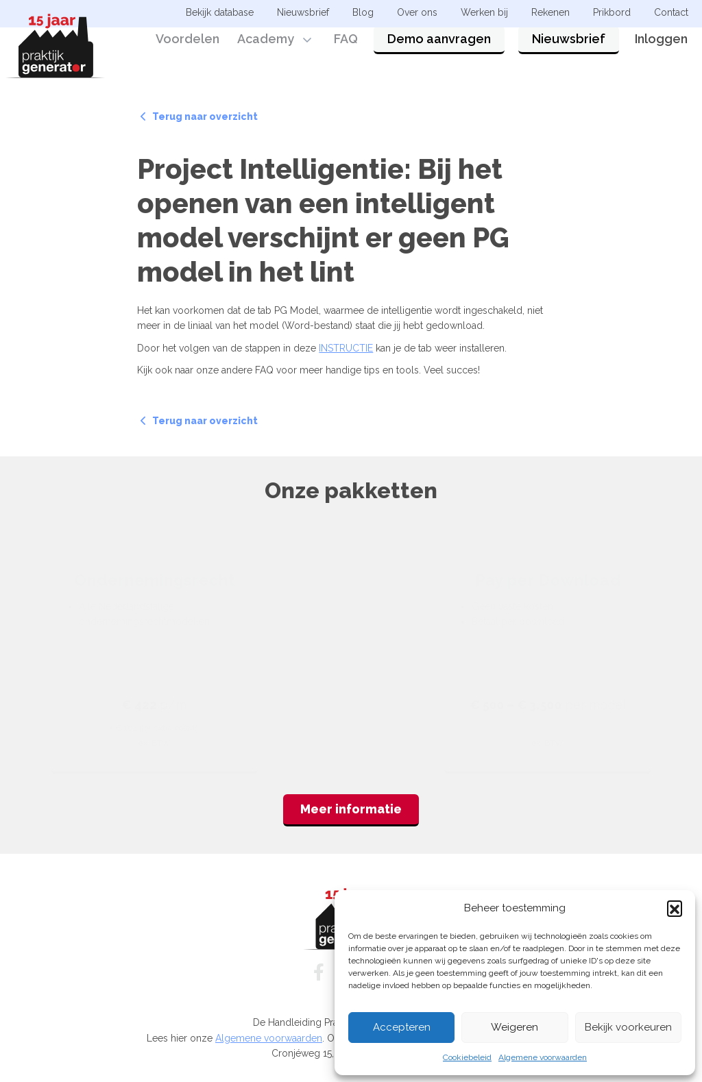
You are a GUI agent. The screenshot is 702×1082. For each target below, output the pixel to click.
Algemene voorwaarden (542, 1057)
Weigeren (514, 1027)
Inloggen (661, 49)
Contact (671, 12)
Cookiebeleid (467, 1057)
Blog (363, 12)
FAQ (346, 49)
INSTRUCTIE (346, 348)
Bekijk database (220, 12)
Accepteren (402, 1027)
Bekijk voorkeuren (628, 1027)
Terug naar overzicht (199, 116)
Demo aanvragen (439, 49)
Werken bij (484, 12)
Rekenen (550, 12)
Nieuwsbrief (568, 49)
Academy (265, 49)
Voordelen (187, 49)
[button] (674, 908)
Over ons (417, 12)
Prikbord (612, 12)
